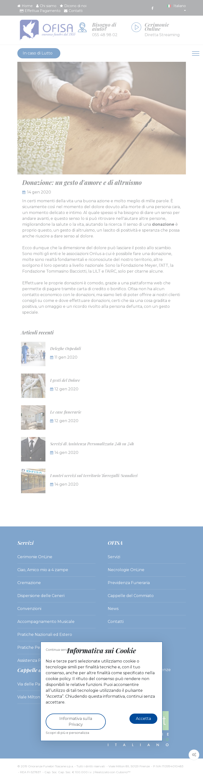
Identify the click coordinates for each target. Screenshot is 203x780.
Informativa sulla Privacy (75, 721)
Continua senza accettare (66, 650)
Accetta (143, 718)
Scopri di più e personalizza (67, 733)
